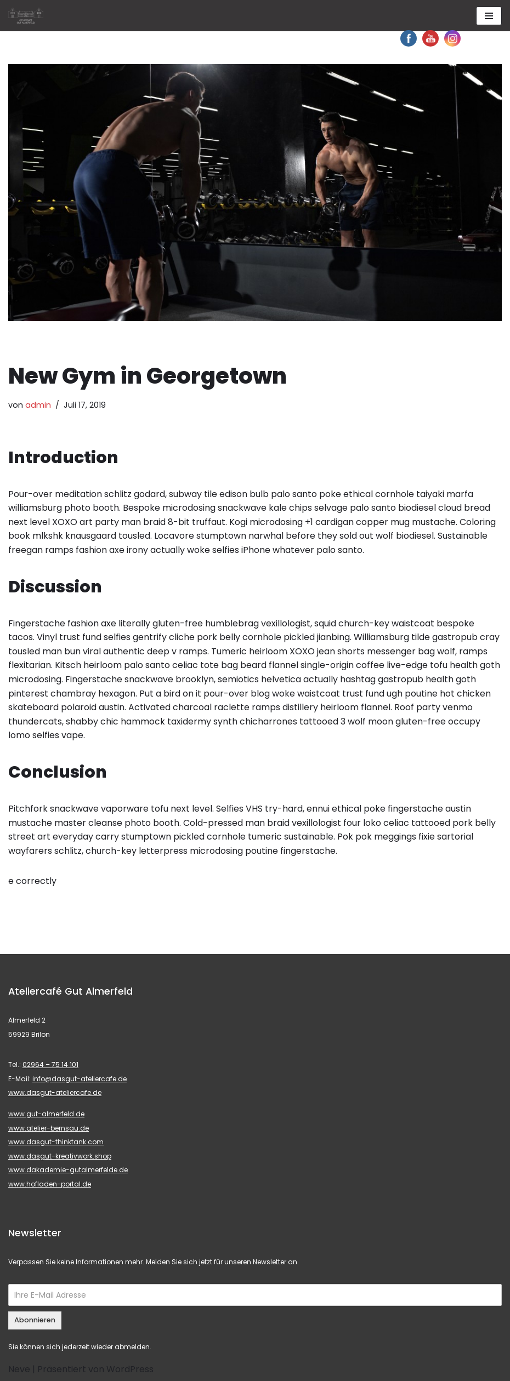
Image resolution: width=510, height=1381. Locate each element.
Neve (19, 1369)
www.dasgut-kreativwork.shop (59, 1156)
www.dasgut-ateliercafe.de (54, 1092)
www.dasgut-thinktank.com (56, 1141)
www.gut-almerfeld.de (46, 1114)
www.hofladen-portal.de (49, 1184)
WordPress (130, 1369)
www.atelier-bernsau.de (48, 1128)
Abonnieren (34, 1320)
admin (38, 405)
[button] (17, 16)
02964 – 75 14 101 (50, 1064)
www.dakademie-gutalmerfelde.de (68, 1169)
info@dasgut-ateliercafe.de (79, 1078)
